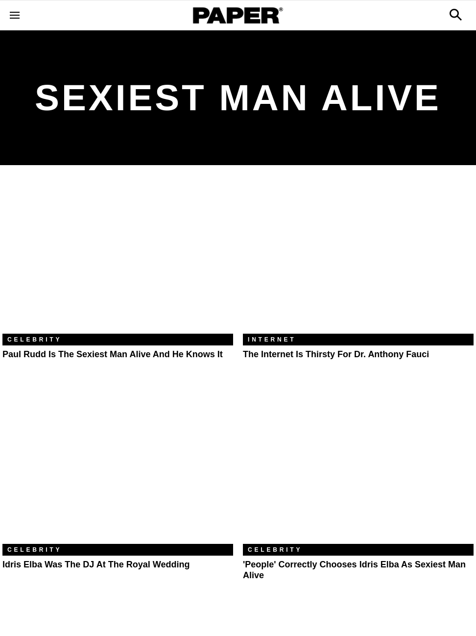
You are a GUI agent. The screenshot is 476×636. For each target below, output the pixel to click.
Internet (272, 339)
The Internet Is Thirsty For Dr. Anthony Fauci (336, 354)
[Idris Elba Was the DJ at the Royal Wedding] (117, 467)
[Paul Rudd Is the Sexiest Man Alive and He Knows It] (117, 257)
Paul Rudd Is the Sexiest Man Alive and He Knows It (112, 354)
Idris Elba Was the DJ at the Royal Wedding (96, 564)
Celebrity (34, 339)
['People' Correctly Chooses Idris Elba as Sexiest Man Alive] (358, 467)
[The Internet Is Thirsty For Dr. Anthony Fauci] (358, 257)
